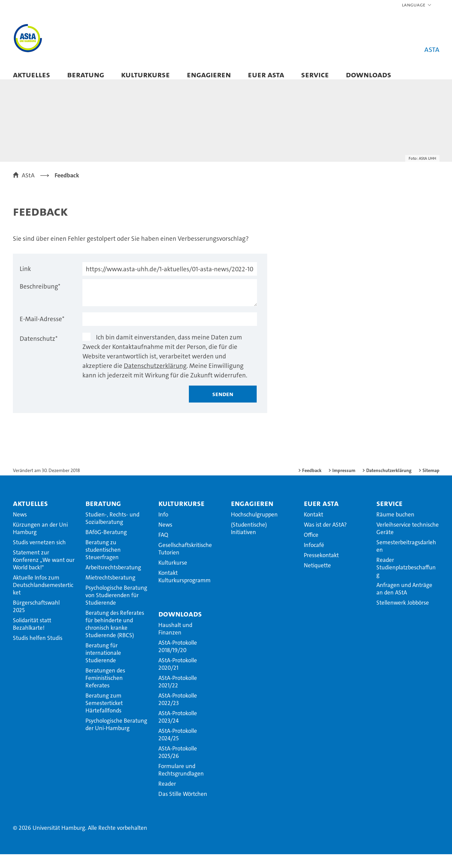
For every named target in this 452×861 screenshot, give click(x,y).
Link (25, 275)
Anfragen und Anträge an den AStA (404, 595)
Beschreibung (40, 293)
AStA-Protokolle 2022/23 (177, 706)
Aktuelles (31, 74)
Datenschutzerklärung (155, 372)
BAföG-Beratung (106, 539)
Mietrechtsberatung (110, 584)
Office (311, 541)
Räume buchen (395, 521)
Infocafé (314, 551)
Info (163, 521)
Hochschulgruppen (254, 521)
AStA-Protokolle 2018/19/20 (177, 653)
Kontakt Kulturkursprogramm (184, 583)
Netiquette (317, 572)
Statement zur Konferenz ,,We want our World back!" (44, 566)
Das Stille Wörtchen (182, 800)
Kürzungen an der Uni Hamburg (40, 535)
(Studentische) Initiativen (249, 535)
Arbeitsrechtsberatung (113, 574)
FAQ (163, 541)
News (20, 521)
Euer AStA (266, 74)
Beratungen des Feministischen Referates (105, 684)
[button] (417, 5)
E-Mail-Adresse (42, 325)
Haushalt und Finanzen (175, 635)
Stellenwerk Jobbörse (402, 609)
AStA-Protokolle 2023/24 (177, 723)
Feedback (311, 477)
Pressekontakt (321, 562)
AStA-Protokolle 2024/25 (177, 741)
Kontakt (313, 521)
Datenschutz (39, 345)
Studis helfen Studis (37, 644)
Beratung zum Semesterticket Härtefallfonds (104, 710)
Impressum (343, 477)
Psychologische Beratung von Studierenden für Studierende (116, 602)
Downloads (368, 74)
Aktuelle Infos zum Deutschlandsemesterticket (43, 592)
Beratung (85, 74)
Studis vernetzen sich (39, 549)
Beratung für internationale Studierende (103, 659)
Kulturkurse (145, 74)
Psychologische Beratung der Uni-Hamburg (116, 731)
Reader (167, 790)
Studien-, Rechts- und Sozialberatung (112, 524)
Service (315, 74)
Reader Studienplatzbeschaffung (406, 574)
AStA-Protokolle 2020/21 (177, 670)
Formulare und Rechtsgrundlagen (181, 776)
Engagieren (209, 74)
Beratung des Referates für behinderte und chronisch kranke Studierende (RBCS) (114, 631)
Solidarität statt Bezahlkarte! (32, 630)
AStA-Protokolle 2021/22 (177, 688)
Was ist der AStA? (325, 531)
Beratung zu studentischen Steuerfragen (103, 556)
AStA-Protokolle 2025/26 (177, 758)
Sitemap (430, 477)
